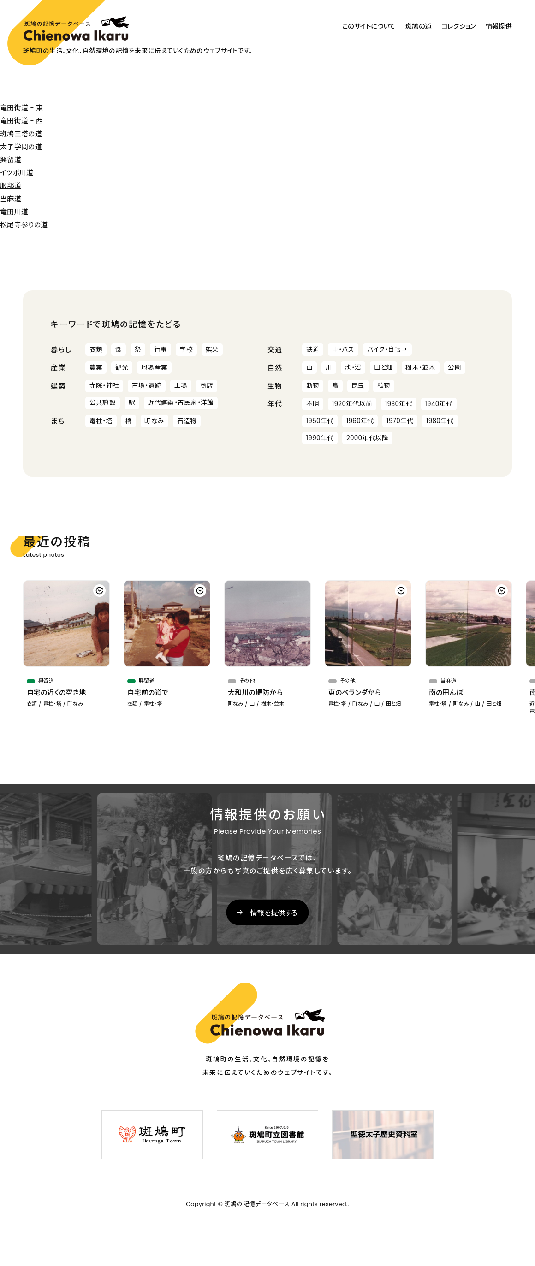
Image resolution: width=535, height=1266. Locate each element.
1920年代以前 (352, 404)
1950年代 (320, 421)
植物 (384, 385)
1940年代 (438, 404)
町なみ (154, 421)
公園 (454, 367)
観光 (122, 367)
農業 (96, 367)
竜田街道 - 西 (21, 120)
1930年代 (398, 404)
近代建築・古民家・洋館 (181, 402)
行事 (160, 349)
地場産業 (154, 367)
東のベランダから (354, 692)
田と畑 (383, 367)
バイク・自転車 (387, 349)
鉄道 (313, 349)
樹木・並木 (420, 367)
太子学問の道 (21, 147)
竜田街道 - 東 (21, 107)
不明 (313, 404)
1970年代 (399, 421)
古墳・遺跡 (147, 385)
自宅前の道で (148, 692)
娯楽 (212, 349)
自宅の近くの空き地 (56, 692)
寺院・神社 (104, 385)
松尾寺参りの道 (24, 225)
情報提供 (499, 26)
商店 (207, 385)
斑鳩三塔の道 (21, 134)
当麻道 (10, 199)
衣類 (96, 349)
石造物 (187, 421)
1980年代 (440, 421)
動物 (313, 385)
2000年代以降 (367, 438)
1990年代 (320, 438)
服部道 (10, 185)
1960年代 (360, 421)
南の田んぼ (446, 692)
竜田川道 (14, 212)
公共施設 (102, 402)
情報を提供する (274, 913)
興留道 (10, 160)
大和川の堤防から (255, 692)
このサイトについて (369, 26)
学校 (186, 349)
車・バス (343, 349)
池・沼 (353, 367)
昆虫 (358, 385)
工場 (181, 385)
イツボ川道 (17, 172)
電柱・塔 (101, 421)
